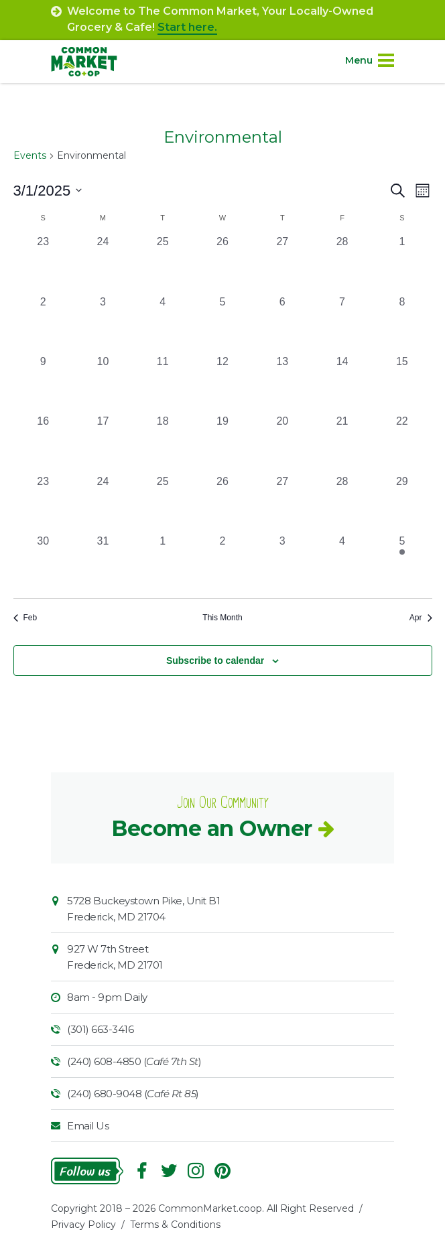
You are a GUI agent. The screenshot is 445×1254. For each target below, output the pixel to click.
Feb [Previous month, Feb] (25, 617)
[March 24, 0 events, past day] (103, 503)
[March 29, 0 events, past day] (402, 503)
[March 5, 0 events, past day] (222, 324)
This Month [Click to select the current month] (222, 617)
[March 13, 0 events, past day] (282, 383)
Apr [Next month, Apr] (420, 617)
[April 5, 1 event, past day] (402, 563)
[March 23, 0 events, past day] (43, 503)
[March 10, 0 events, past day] (103, 383)
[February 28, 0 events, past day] (342, 263)
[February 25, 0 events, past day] (162, 263)
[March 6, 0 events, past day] (282, 324)
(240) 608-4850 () (134, 1061)
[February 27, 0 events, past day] (282, 263)
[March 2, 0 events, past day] (43, 324)
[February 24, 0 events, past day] (103, 263)
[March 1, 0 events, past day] (402, 263)
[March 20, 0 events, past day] (282, 443)
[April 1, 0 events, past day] (162, 563)
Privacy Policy (83, 1224)
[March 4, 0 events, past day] (162, 324)
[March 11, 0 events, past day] (162, 383)
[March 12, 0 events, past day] (222, 383)
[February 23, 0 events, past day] (43, 263)
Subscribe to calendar (215, 660)
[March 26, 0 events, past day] (222, 503)
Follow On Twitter (168, 1171)
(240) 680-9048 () (133, 1093)
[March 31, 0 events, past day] (103, 563)
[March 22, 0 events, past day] (402, 443)
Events (29, 155)
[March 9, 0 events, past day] (43, 383)
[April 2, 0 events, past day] (222, 563)
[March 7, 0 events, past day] (342, 324)
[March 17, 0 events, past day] (103, 443)
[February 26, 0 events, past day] (222, 263)
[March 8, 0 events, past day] (402, 324)
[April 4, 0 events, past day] (342, 563)
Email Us (88, 1125)
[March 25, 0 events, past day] (162, 503)
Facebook (142, 1171)
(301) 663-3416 (100, 1029)
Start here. (187, 27)
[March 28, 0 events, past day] (342, 503)
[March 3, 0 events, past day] (103, 324)
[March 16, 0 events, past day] (43, 443)
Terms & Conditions (175, 1224)
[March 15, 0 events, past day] (402, 383)
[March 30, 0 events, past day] (43, 563)
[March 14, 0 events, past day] (342, 383)
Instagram (195, 1171)
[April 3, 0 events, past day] (282, 563)
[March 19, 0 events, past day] (222, 443)
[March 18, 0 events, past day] (162, 443)
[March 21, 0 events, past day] (342, 443)
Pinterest (222, 1171)
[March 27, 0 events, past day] (282, 503)
